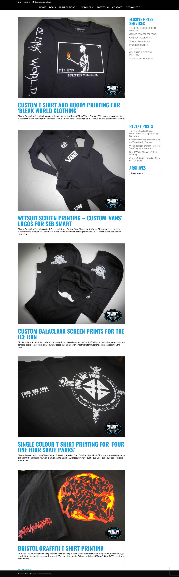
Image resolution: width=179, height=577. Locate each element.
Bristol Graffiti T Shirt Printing (61, 548)
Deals (52, 7)
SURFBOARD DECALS (139, 41)
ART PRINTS (135, 48)
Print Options (67, 7)
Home (42, 7)
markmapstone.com (44, 574)
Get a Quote (133, 7)
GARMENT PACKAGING (141, 37)
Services (86, 7)
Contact (117, 7)
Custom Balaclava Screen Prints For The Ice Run (71, 334)
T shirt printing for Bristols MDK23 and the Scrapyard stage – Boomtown (145, 133)
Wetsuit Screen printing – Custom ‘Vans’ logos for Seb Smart (70, 221)
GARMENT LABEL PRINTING (143, 34)
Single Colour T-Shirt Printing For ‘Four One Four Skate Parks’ (71, 447)
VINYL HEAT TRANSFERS (141, 58)
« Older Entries (24, 569)
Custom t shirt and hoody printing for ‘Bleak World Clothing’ (69, 108)
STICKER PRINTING (138, 45)
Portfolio (103, 7)
